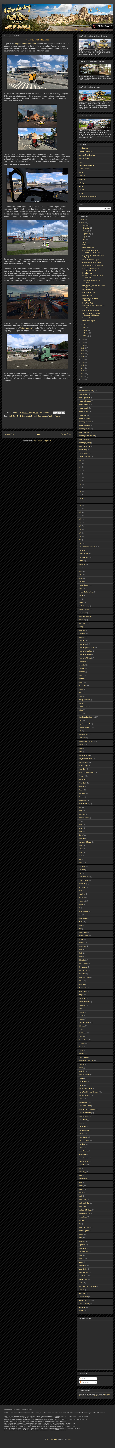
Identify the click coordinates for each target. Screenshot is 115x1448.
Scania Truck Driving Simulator (89, 1092)
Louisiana (82, 901)
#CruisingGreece (84, 404)
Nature (81, 956)
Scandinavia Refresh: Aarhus (37, 40)
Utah (80, 1238)
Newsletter (82, 974)
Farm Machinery (84, 734)
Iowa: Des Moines (88, 248)
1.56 (80, 526)
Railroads (82, 1026)
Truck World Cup (84, 1203)
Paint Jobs (82, 998)
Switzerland (82, 1165)
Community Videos (85, 658)
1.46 (80, 488)
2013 (83, 371)
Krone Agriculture (84, 877)
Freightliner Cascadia (85, 759)
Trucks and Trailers (85, 1210)
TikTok (81, 193)
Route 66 (82, 1071)
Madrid (81, 925)
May (84, 324)
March (85, 330)
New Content (83, 963)
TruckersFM (82, 1206)
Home (37, 434)
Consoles (82, 672)
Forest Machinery (84, 755)
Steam (81, 1147)
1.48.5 (81, 498)
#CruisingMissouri (84, 425)
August (85, 237)
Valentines (82, 1241)
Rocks (81, 1068)
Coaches (81, 637)
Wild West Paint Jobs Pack (87, 1286)
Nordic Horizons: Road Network (92, 265)
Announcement (83, 557)
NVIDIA (81, 981)
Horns (80, 811)
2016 (83, 362)
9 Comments (44, 413)
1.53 (80, 516)
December (86, 225)
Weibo (81, 186)
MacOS (81, 922)
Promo (81, 1019)
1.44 (80, 481)
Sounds (81, 1133)
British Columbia (84, 609)
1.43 (80, 477)
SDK (80, 1123)
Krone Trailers (83, 880)
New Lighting (83, 967)
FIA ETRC (82, 745)
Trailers (81, 1189)
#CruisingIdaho (83, 411)
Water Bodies (83, 1269)
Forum (81, 162)
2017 (83, 359)
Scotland (81, 1099)
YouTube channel (84, 169)
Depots (81, 689)
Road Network (83, 1057)
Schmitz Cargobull (84, 1095)
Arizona (81, 561)
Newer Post (9, 434)
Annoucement (83, 554)
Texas (80, 1175)
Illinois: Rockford (87, 295)
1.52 (80, 512)
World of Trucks (84, 158)
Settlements (82, 1127)
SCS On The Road (85, 1113)
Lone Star (82, 897)
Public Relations (84, 1022)
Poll (80, 1008)
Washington (82, 1265)
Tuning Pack (83, 1217)
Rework (34, 416)
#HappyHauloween (85, 446)
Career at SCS (83, 623)
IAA (80, 821)
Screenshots (83, 1102)
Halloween (82, 793)
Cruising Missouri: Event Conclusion (90, 299)
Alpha (80, 543)
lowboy (81, 904)
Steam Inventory (84, 1158)
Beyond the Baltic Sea (86, 592)
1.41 (80, 470)
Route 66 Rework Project (90, 260)
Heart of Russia (84, 804)
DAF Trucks (82, 686)
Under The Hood (84, 1227)
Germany (82, 776)
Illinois (81, 835)
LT (79, 908)
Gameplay (82, 769)
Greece (81, 790)
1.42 (80, 474)
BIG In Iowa (86, 245)
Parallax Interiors (84, 1002)
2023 (83, 342)
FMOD (81, 748)
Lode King (82, 894)
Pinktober (82, 1005)
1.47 (80, 491)
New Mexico (82, 970)
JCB (80, 859)
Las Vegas (82, 887)
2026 (83, 220)
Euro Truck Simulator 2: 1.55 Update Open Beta (91, 269)
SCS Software (83, 148)
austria (81, 578)
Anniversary (82, 550)
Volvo (80, 1255)
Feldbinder (82, 738)
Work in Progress (54, 416)
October (85, 231)
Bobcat (81, 595)
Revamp (81, 1050)
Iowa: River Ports (87, 303)
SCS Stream (83, 1120)
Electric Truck (83, 706)
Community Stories (85, 654)
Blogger (70, 1439)
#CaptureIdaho (83, 394)
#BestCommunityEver (86, 391)
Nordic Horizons (84, 977)
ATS (80, 575)
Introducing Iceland (88, 292)
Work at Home (83, 1297)
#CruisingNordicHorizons (87, 436)
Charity (81, 627)
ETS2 (80, 713)
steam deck (82, 1154)
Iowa (80, 845)
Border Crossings (84, 606)
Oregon (81, 995)
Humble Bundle (84, 818)
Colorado (82, 641)
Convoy (81, 682)
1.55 (80, 523)
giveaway (82, 779)
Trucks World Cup (84, 1213)
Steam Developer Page (86, 165)
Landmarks (82, 884)
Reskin (81, 1047)
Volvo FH (82, 1258)
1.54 (80, 519)
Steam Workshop (84, 1161)
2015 (83, 365)
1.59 (80, 536)
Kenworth (82, 870)
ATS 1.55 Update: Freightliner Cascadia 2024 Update (92, 314)
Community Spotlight (85, 651)
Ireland (81, 849)
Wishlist (81, 1290)
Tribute (81, 1193)
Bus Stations (83, 613)
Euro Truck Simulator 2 (21, 416)
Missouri (81, 939)
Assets (81, 571)
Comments (84, 1382)
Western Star (83, 1279)
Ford (80, 752)
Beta (80, 588)
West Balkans (83, 1276)
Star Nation (82, 1144)
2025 (83, 223)
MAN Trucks (82, 932)
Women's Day (83, 1293)
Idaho (80, 831)
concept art (82, 665)
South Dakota (83, 1137)
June (84, 242)
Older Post (66, 434)
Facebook (82, 176)
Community (82, 644)
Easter (81, 703)
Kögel (80, 873)
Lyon (80, 915)
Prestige (81, 1015)
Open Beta (82, 991)
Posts (82, 1379)
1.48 (80, 495)
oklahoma (82, 984)
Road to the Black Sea (86, 1061)
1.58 (80, 533)
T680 (80, 1168)
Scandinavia (42, 416)
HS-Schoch (82, 814)
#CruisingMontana (84, 429)
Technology (82, 1172)
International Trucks (85, 842)
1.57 (80, 529)
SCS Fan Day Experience (87, 1109)
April (84, 327)
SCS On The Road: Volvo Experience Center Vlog (91, 251)
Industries (82, 838)
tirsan (80, 1182)
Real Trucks (82, 1033)
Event (80, 720)
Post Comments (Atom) (42, 441)
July (84, 239)
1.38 (80, 460)
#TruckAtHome (83, 453)
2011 (83, 376)
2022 (83, 345)
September (86, 234)
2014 (83, 368)
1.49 (80, 502)
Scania (81, 1085)
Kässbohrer (82, 866)
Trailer (81, 1186)
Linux (80, 890)
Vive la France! (83, 1252)
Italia (80, 852)
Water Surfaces (84, 1272)
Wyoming (82, 1307)
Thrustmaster (83, 1179)
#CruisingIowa (83, 415)
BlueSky (81, 183)
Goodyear (82, 786)
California (82, 620)
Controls (81, 679)
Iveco (80, 856)
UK (80, 1224)
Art (79, 568)
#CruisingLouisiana (85, 422)
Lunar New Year (84, 911)
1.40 (80, 467)
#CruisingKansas (84, 418)
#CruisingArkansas (85, 398)
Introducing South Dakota (90, 310)
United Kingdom (84, 1231)
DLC (10, 416)
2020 (83, 351)
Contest (81, 675)
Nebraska (82, 960)
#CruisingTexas (84, 439)
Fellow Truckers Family (86, 741)
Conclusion (82, 668)
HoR (80, 807)
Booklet (81, 602)
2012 (83, 374)
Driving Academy (84, 700)
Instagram (82, 179)
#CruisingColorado (85, 401)
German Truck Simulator (86, 772)
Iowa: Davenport (87, 273)
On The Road (83, 988)
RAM (80, 1029)
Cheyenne (82, 630)
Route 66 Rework (84, 1075)
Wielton (81, 1283)
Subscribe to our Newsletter (88, 196)
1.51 (80, 509)
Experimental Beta (85, 724)
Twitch (81, 172)
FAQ (80, 731)
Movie (80, 950)
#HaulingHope (83, 450)
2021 (83, 348)
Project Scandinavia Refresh (25, 44)
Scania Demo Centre (85, 1088)
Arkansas (82, 564)
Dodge (81, 696)
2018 (83, 356)
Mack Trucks (83, 918)
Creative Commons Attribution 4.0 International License (94, 1395)
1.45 (80, 484)
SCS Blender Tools (85, 1106)
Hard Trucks (82, 800)
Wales (81, 1262)
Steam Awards (83, 1151)
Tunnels (81, 1220)
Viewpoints (82, 1248)
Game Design (83, 765)
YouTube (81, 1311)
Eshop (81, 710)
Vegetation (82, 1245)
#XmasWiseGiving (85, 456)
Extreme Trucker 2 (85, 727)
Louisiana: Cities (87, 318)
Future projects (83, 762)
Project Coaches (26, 328)
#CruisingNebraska (85, 432)
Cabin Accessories (85, 616)
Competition (82, 661)
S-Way (81, 1078)
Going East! (82, 783)
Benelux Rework (84, 585)
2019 (83, 354)
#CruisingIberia (83, 408)
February (86, 333)
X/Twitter (81, 190)
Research (82, 1043)
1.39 (80, 463)
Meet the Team (83, 936)
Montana (81, 943)
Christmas (82, 634)
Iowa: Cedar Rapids (88, 321)
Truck (80, 1196)
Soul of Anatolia (84, 1130)
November (86, 228)
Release (81, 1036)
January (85, 336)
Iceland (81, 828)
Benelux (81, 581)
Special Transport (84, 1140)
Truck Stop (82, 1199)
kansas (81, 863)
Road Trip (82, 1064)
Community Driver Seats (86, 647)
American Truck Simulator (87, 155)
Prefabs (81, 1012)
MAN (80, 929)
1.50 (80, 505)
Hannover (82, 797)
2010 (83, 379)
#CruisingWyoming (85, 443)
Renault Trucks (83, 1040)
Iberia (80, 825)
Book (80, 599)
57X (80, 540)
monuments (82, 946)
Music (80, 953)
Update (81, 1234)
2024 (83, 339)
